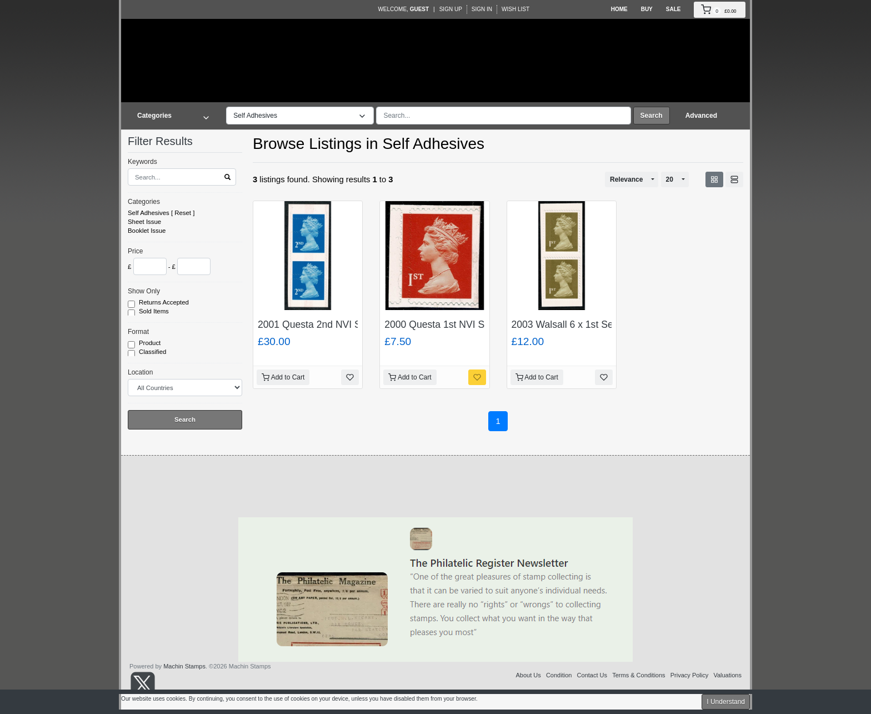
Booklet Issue (147, 230)
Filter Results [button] (167, 141)
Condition (559, 675)
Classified (153, 352)
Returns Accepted (165, 303)
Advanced (701, 115)
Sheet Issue (144, 221)
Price (135, 251)
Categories (144, 202)
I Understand (726, 702)
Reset (182, 212)
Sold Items (155, 312)
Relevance (626, 179)
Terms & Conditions (638, 675)
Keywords (142, 162)
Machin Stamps (184, 666)
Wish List (515, 9)
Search (651, 115)
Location (140, 372)
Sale (673, 9)
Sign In (482, 9)
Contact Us (592, 675)
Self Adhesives (148, 212)
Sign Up (450, 9)
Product (150, 343)
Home (619, 9)
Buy (647, 9)
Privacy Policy (689, 675)
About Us (527, 675)
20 (669, 179)
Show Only (144, 291)
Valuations (727, 675)
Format (138, 332)
